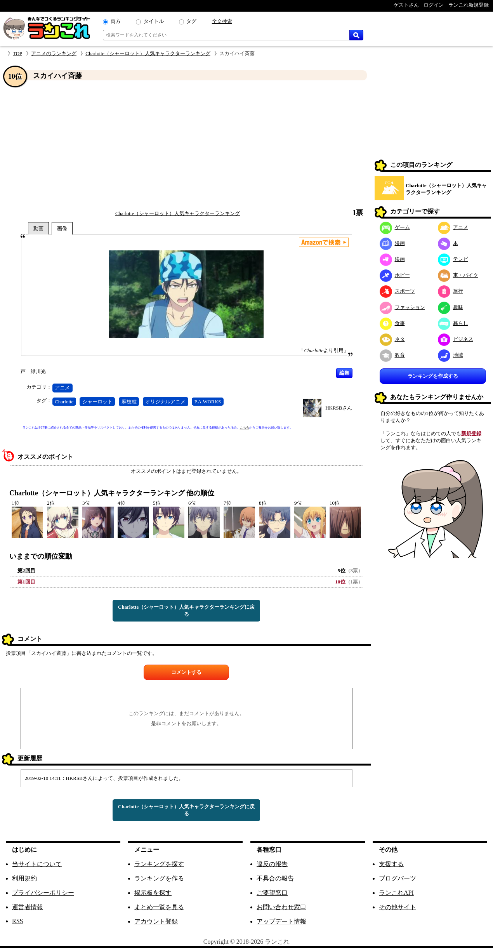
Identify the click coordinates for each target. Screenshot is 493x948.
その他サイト (397, 907)
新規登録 (471, 433)
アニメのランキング (53, 53)
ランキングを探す (159, 864)
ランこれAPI (396, 892)
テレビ (453, 259)
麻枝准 (129, 402)
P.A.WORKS (207, 402)
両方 (116, 21)
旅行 (450, 291)
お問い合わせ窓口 (281, 907)
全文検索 (222, 21)
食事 (392, 323)
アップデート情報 (281, 921)
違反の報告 (272, 864)
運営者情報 (27, 907)
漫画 (392, 243)
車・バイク (458, 275)
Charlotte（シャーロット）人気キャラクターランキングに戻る (186, 610)
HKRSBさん (338, 408)
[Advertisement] (186, 144)
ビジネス (455, 339)
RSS (17, 921)
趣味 (450, 307)
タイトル (154, 21)
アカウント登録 (156, 921)
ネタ (392, 339)
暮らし (453, 323)
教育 (392, 355)
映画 (392, 259)
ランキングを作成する (433, 376)
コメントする (186, 672)
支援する (391, 864)
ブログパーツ (397, 878)
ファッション (402, 307)
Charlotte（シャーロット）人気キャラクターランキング (147, 53)
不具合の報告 (275, 878)
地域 (450, 355)
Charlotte (64, 402)
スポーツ (397, 291)
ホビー (395, 275)
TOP (17, 53)
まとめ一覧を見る (159, 907)
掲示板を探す (153, 892)
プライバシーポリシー (43, 892)
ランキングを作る (159, 878)
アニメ (62, 388)
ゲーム (395, 227)
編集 (344, 373)
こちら (244, 427)
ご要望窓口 (272, 892)
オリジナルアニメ (165, 402)
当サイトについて (37, 864)
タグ (191, 21)
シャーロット (97, 402)
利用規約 (24, 878)
